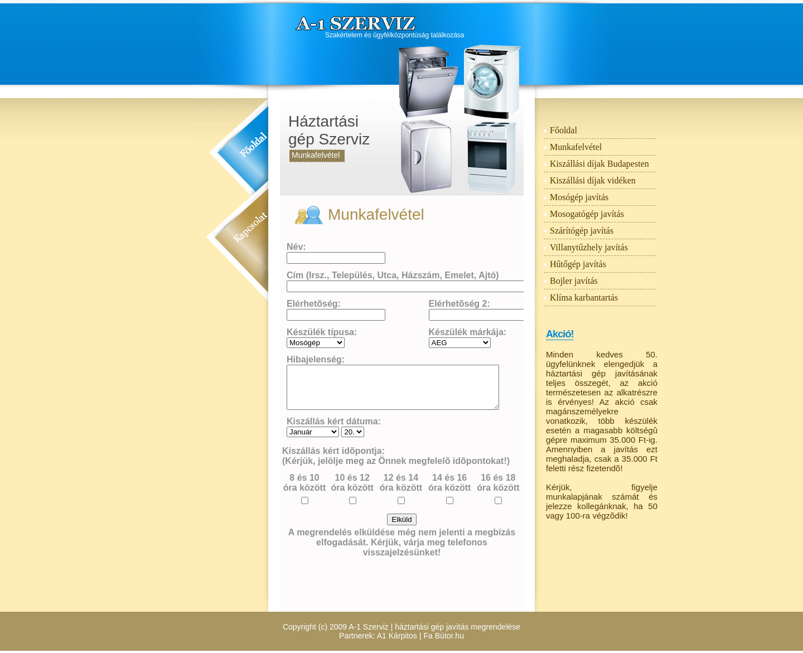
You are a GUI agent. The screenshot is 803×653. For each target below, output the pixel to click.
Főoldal (253, 149)
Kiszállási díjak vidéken (593, 180)
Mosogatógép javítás (587, 214)
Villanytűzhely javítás (589, 247)
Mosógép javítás (579, 197)
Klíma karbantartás (584, 297)
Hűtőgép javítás (578, 264)
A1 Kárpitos (397, 635)
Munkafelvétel (316, 155)
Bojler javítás (574, 281)
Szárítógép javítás (581, 230)
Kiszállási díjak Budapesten (599, 163)
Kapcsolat (250, 231)
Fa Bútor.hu (444, 635)
